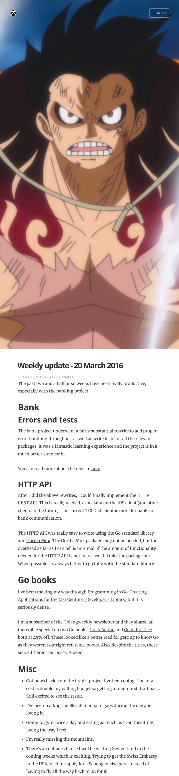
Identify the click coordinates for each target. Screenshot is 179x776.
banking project (73, 391)
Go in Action (102, 629)
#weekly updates (58, 377)
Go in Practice (138, 629)
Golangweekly (78, 622)
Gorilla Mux (38, 540)
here (95, 468)
